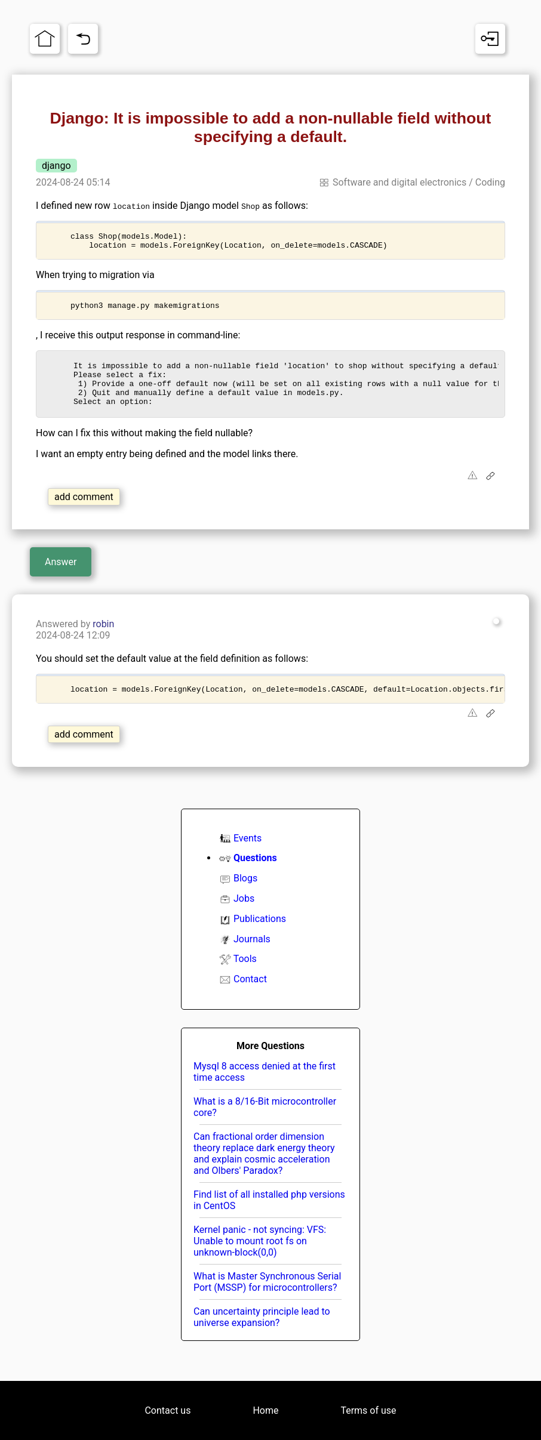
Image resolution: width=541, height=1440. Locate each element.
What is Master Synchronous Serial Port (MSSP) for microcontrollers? (267, 1298)
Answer (60, 576)
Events (247, 854)
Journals (251, 955)
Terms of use (368, 1410)
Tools (245, 974)
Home (265, 1410)
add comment (83, 511)
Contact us (167, 1410)
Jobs (243, 914)
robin (103, 638)
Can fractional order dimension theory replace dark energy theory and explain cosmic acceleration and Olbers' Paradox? (264, 1169)
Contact (250, 995)
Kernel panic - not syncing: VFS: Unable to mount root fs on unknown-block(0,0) (259, 1257)
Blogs (245, 894)
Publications (259, 935)
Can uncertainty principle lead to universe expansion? (261, 1333)
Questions (255, 874)
